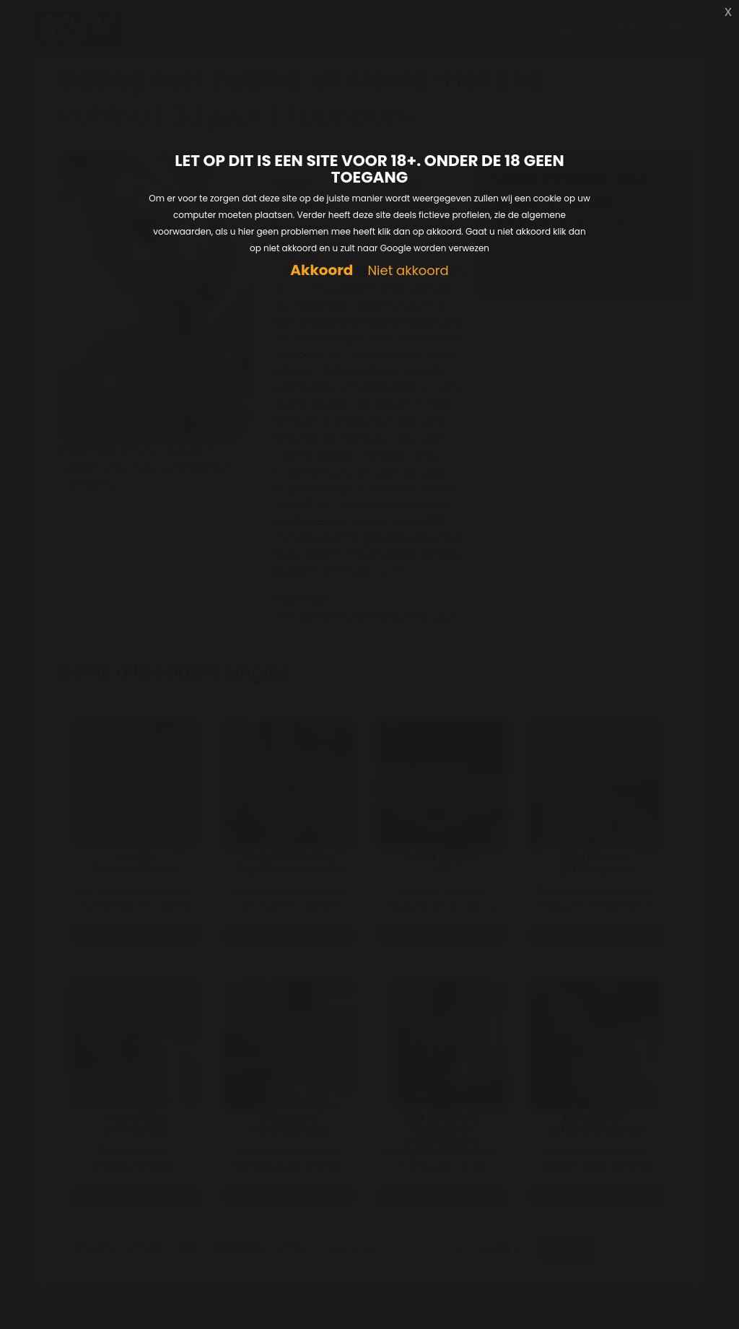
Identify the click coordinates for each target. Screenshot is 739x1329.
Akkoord (321, 270)
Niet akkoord (407, 271)
